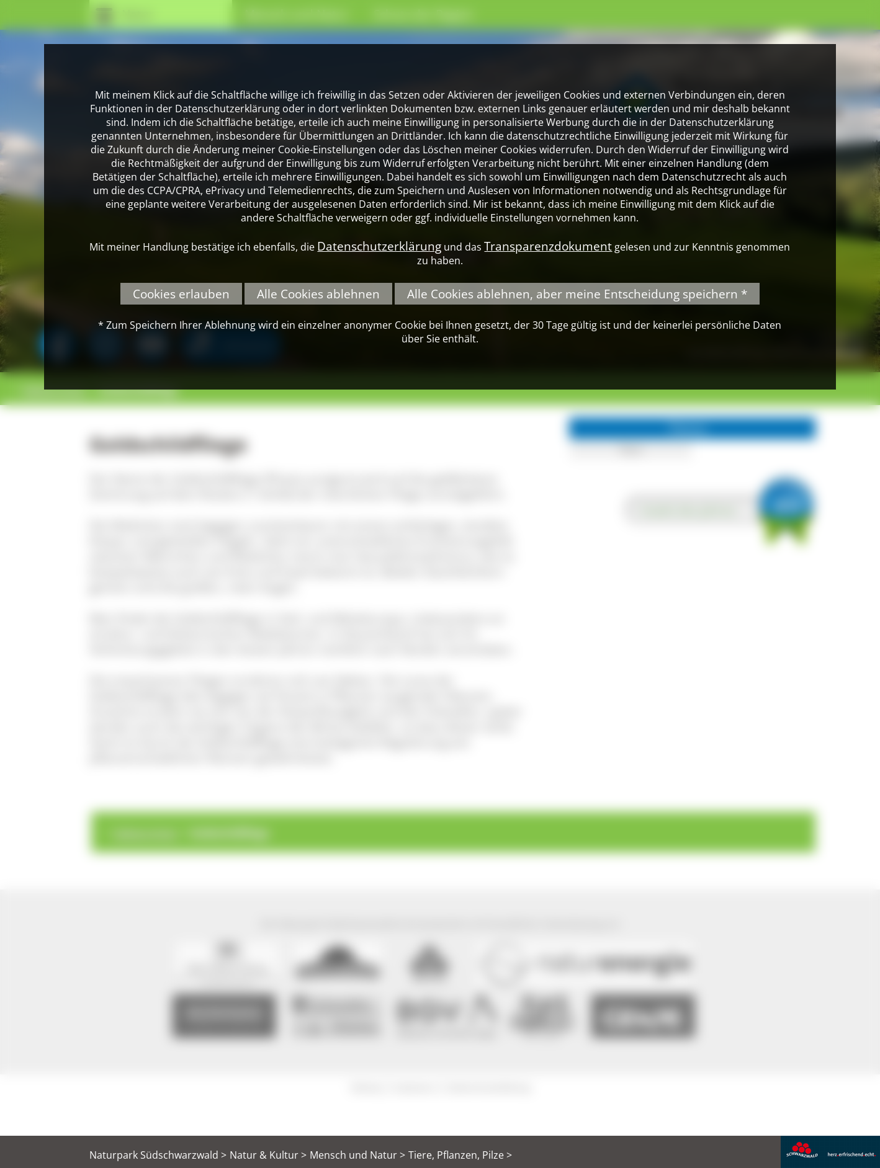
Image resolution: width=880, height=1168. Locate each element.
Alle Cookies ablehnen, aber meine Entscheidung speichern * (577, 293)
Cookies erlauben (181, 293)
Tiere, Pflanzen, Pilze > (460, 1155)
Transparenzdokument (548, 246)
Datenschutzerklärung (379, 246)
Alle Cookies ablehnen (318, 293)
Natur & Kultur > (268, 1155)
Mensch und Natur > (357, 1155)
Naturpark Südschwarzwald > (158, 1155)
